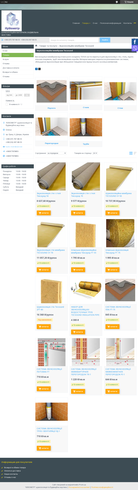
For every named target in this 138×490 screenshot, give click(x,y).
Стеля (86, 129)
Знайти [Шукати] (105, 40)
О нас (95, 23)
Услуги (6, 59)
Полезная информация (110, 23)
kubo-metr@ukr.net (14, 147)
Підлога (51, 131)
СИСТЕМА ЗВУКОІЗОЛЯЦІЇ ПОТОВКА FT (49, 370)
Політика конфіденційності (102, 487)
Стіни (120, 131)
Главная (76, 23)
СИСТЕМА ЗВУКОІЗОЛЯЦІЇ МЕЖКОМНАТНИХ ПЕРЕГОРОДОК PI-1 (118, 372)
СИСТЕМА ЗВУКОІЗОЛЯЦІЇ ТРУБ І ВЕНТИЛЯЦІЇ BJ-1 (49, 429)
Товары (85, 23)
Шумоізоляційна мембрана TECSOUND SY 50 (118, 194)
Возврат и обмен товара (15, 467)
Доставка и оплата (11, 68)
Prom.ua (82, 485)
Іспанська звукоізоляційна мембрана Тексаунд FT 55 (83, 251)
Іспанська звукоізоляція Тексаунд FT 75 (116, 251)
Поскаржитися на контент (79, 487)
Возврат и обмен (10, 72)
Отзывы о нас (10, 477)
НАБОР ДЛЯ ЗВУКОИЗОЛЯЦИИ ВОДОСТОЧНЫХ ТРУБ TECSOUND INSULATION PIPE (85, 311)
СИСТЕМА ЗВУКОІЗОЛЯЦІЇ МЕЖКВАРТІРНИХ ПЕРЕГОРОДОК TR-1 (83, 372)
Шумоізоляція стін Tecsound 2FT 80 (50, 308)
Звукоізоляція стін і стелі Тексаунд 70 (83, 194)
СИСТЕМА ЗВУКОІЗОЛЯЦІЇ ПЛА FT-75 (118, 308)
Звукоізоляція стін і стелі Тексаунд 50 (49, 194)
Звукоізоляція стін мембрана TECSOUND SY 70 (51, 251)
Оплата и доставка (12, 470)
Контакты (127, 23)
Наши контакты (11, 474)
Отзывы (6, 63)
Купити (45, 213)
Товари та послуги (48, 46)
